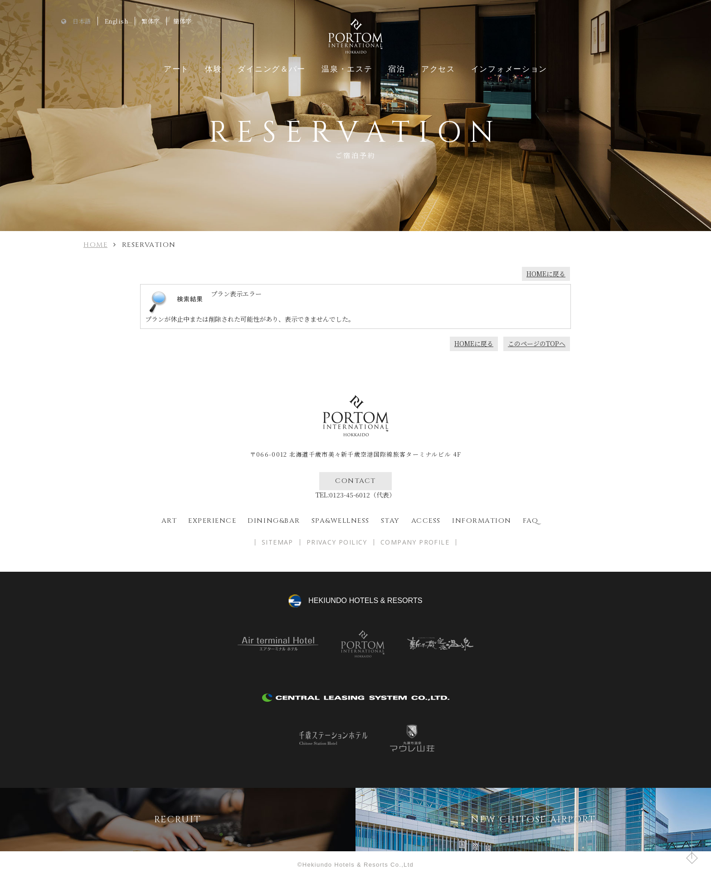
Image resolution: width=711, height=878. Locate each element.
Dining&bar (274, 521)
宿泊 (396, 69)
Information (481, 521)
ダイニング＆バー (272, 69)
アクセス (438, 69)
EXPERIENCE (212, 521)
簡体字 (182, 21)
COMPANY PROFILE (414, 542)
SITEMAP (277, 542)
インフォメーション (509, 69)
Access (426, 521)
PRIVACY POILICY (337, 542)
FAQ (531, 521)
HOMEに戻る (545, 273)
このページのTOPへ (536, 343)
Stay (390, 521)
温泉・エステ (346, 69)
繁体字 (150, 21)
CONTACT (355, 481)
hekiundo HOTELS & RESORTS (365, 600)
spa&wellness (341, 521)
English (116, 21)
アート (176, 69)
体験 (213, 69)
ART (169, 521)
